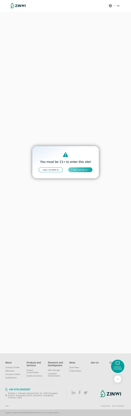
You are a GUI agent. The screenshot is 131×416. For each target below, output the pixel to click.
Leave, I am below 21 (51, 170)
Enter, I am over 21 (80, 170)
